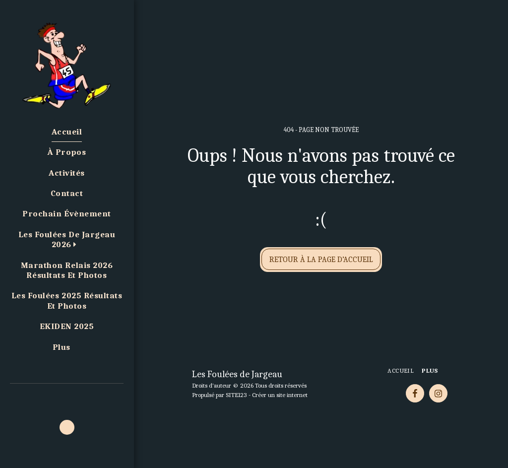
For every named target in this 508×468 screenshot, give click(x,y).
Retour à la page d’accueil (321, 259)
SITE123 (236, 395)
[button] (67, 240)
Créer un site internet (280, 395)
